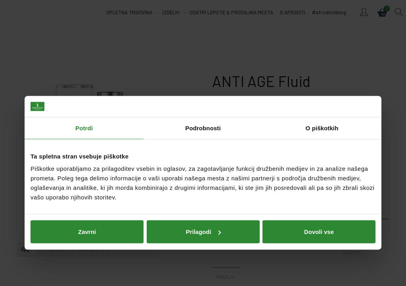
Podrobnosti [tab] (202, 98)
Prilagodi (203, 201)
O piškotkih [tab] (322, 98)
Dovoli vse (319, 201)
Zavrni (87, 201)
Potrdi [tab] (84, 98)
